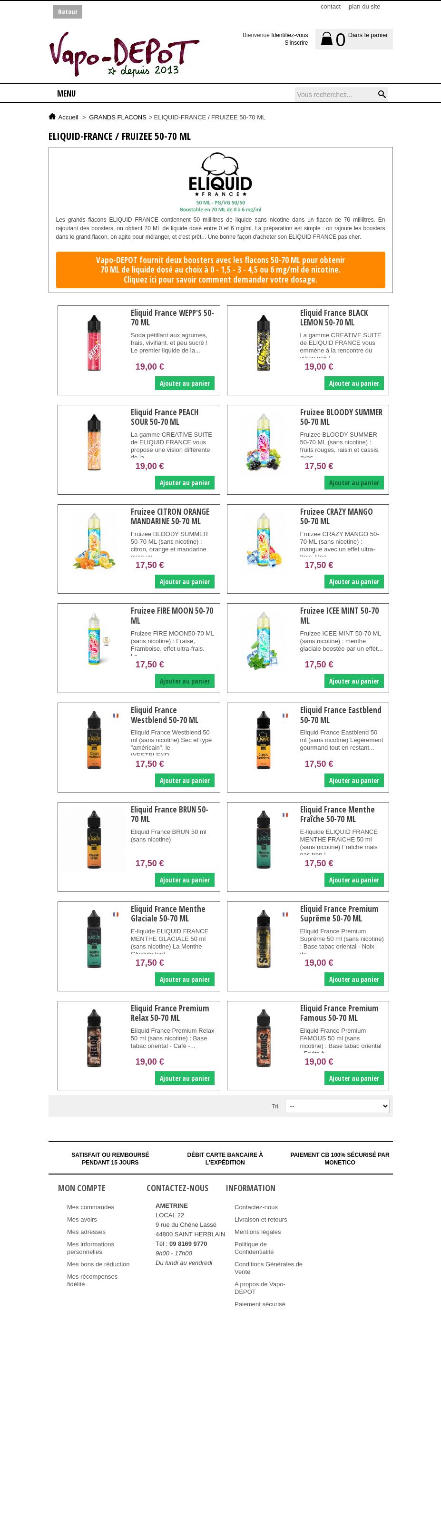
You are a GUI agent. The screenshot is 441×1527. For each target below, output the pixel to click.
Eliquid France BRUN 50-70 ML (169, 814)
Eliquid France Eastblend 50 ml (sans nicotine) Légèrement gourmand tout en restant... (341, 740)
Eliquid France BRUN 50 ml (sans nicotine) (168, 835)
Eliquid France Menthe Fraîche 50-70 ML (337, 814)
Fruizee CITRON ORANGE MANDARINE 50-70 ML (170, 516)
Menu (66, 93)
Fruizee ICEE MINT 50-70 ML (339, 615)
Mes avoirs (82, 1219)
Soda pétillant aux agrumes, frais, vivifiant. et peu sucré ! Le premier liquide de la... (169, 343)
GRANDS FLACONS (118, 117)
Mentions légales (258, 1231)
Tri (275, 1106)
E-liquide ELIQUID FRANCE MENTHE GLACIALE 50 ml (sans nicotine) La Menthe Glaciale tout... (169, 943)
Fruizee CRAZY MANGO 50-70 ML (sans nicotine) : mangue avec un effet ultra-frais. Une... (339, 545)
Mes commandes (90, 1207)
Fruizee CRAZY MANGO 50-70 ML (336, 516)
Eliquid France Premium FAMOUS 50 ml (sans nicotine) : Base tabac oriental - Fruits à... (341, 1042)
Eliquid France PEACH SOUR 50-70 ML (164, 417)
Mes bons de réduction (98, 1264)
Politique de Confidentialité (254, 1248)
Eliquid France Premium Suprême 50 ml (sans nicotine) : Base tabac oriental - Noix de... (342, 943)
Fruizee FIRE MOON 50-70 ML (172, 615)
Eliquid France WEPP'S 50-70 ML (172, 317)
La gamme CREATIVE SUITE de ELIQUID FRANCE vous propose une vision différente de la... (171, 446)
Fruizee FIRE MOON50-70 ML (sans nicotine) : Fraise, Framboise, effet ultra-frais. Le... (172, 645)
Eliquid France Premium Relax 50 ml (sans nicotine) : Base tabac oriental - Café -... (173, 1038)
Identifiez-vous (289, 35)
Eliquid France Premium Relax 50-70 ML (170, 1013)
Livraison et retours (261, 1219)
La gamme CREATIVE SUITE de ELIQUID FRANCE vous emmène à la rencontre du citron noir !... (341, 347)
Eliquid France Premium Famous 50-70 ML (339, 1013)
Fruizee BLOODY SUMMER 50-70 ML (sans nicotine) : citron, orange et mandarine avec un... (169, 545)
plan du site (365, 6)
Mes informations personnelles (90, 1248)
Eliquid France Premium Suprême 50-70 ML (339, 913)
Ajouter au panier (185, 383)
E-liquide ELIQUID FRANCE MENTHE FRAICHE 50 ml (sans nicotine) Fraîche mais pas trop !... (339, 843)
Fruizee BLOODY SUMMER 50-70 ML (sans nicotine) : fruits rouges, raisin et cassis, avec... (340, 446)
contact (331, 6)
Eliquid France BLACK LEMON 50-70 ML (334, 317)
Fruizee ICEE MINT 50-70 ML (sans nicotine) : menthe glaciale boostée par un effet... (341, 641)
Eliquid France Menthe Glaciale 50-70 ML (168, 913)
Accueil (68, 117)
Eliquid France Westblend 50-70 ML (164, 715)
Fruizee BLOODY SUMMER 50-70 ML (341, 417)
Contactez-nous (256, 1207)
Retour (68, 11)
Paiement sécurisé (260, 1304)
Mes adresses (86, 1231)
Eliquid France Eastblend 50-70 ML (341, 715)
